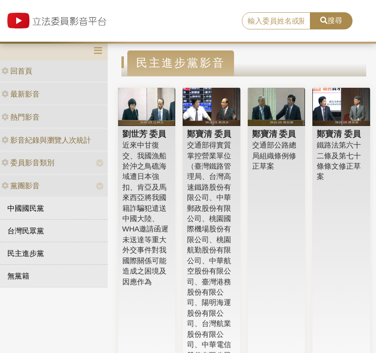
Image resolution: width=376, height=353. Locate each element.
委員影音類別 (27, 162)
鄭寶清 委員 (209, 133)
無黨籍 (18, 276)
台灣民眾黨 (25, 231)
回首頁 (16, 71)
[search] (276, 21)
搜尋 (331, 20)
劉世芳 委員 (144, 133)
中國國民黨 (25, 208)
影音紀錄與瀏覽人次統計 (46, 140)
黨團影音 (20, 185)
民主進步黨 (25, 253)
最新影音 (20, 94)
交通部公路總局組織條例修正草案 (274, 155)
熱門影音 (20, 117)
